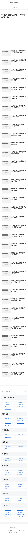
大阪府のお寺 (8, 474)
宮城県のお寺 (8, 409)
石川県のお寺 (8, 448)
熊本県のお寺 (8, 516)
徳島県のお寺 (8, 498)
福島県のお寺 (20, 406)
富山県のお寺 (8, 446)
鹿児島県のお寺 (20, 514)
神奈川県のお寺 (20, 423)
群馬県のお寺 (8, 423)
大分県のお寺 (20, 510)
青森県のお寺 (8, 404)
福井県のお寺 (20, 446)
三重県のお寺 (20, 460)
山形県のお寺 (20, 404)
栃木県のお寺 (8, 420)
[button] (25, 391)
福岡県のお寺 (8, 510)
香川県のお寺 (8, 500)
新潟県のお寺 (8, 434)
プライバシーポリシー (20, 530)
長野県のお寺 (20, 434)
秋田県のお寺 (20, 402)
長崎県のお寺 (8, 514)
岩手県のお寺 (8, 406)
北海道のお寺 (8, 402)
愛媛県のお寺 (20, 498)
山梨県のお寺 (8, 437)
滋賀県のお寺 (8, 470)
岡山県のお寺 (8, 488)
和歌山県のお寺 (20, 474)
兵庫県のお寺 (20, 470)
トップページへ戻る (7, 530)
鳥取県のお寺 (8, 484)
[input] (14, 391)
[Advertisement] (14, 34)
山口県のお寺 (20, 486)
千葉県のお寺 (20, 418)
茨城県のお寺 (8, 418)
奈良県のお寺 (20, 472)
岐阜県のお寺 (8, 458)
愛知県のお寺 (20, 458)
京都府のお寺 (8, 472)
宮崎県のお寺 (20, 512)
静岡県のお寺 (8, 460)
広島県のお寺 (20, 484)
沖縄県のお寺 (20, 516)
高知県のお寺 (20, 500)
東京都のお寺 (20, 420)
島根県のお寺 (8, 486)
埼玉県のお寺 (8, 425)
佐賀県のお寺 (8, 512)
